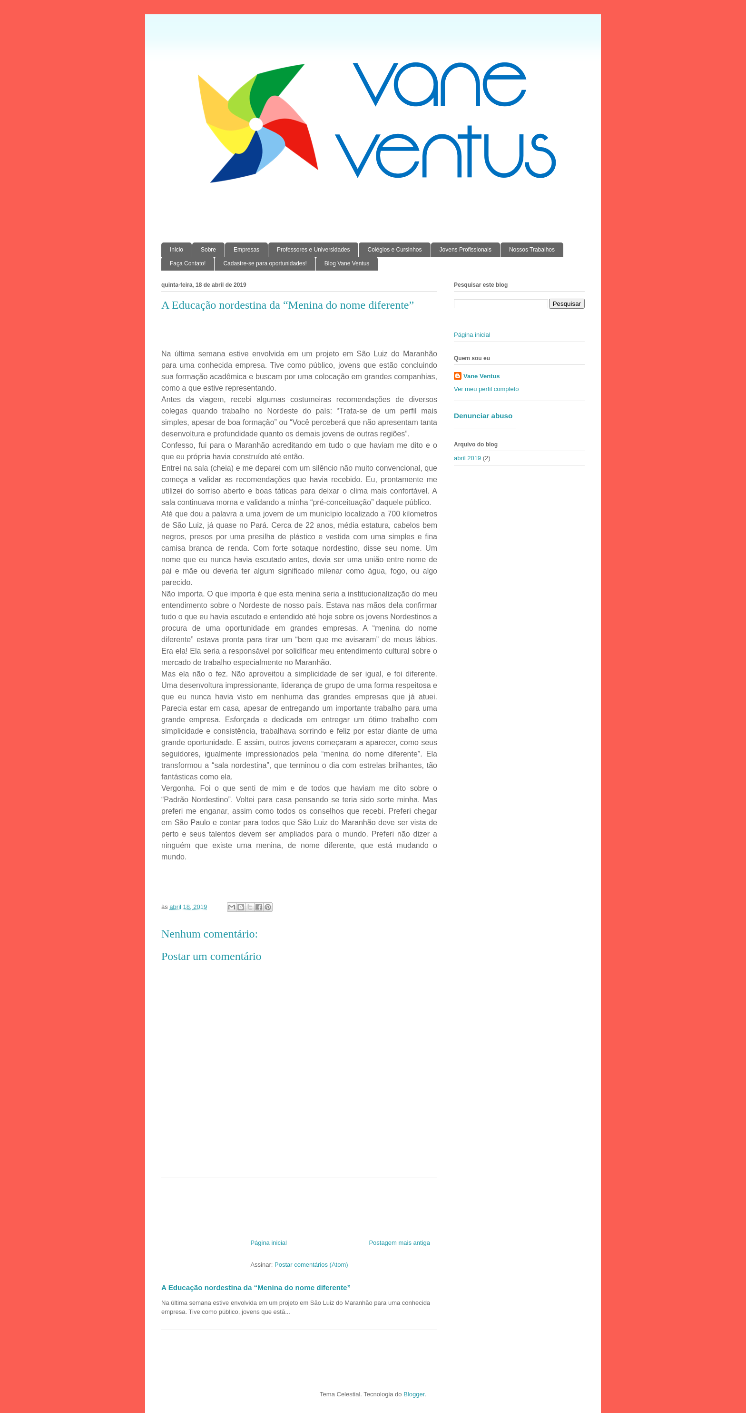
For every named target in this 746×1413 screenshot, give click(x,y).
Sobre (208, 249)
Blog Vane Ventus (347, 263)
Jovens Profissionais (465, 249)
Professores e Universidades (313, 249)
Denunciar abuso (483, 416)
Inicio (176, 249)
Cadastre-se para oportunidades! (264, 263)
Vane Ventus (481, 376)
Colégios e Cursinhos (394, 249)
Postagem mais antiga (399, 1242)
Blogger (413, 1394)
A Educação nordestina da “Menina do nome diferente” (256, 1287)
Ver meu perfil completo (486, 389)
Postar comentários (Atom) (311, 1264)
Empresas (246, 249)
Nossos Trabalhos (532, 249)
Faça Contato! (188, 263)
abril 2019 (467, 458)
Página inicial (268, 1242)
